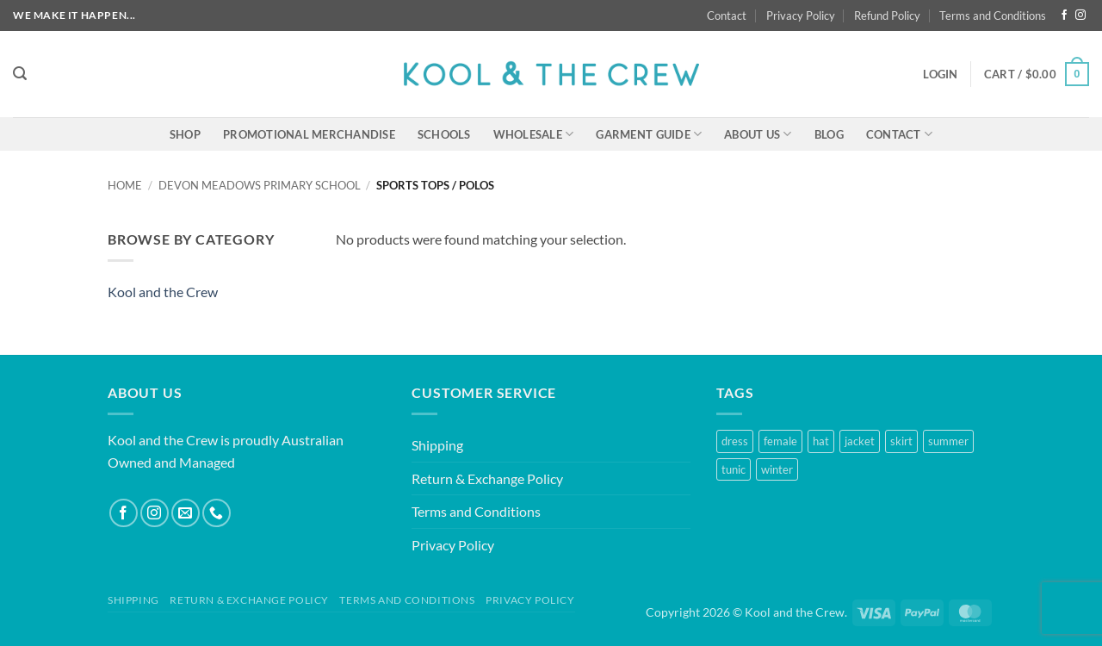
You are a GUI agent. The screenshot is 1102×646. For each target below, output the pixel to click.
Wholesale (533, 134)
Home (125, 185)
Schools (444, 134)
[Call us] (216, 513)
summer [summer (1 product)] (948, 441)
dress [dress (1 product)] (734, 441)
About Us (758, 134)
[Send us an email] (185, 513)
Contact (726, 15)
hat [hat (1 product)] (821, 441)
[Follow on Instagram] (1080, 15)
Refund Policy (887, 15)
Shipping (437, 445)
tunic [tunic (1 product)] (733, 469)
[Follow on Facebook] (1064, 15)
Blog (829, 134)
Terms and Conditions (992, 15)
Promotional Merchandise (309, 134)
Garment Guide (649, 134)
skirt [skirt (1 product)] (901, 441)
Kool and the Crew (163, 291)
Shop (185, 134)
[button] (20, 73)
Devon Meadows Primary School (259, 185)
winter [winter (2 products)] (777, 469)
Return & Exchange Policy (487, 478)
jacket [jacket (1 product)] (860, 441)
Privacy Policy (800, 15)
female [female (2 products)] (780, 441)
